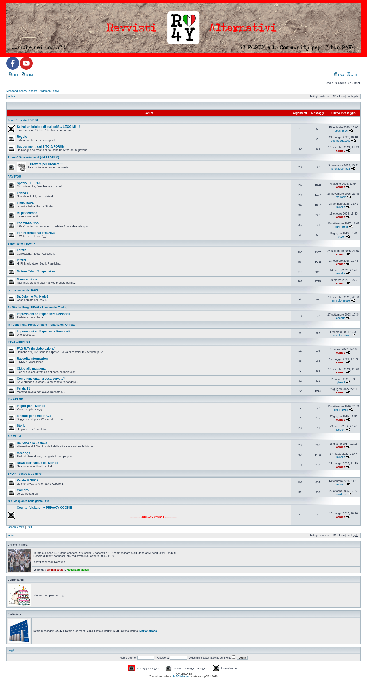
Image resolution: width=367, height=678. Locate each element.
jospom (340, 429)
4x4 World (14, 436)
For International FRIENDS (36, 233)
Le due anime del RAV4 (23, 290)
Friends (22, 193)
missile (340, 206)
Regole (22, 137)
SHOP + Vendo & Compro (25, 473)
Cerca (352, 74)
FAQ (339, 74)
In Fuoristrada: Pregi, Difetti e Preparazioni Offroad (41, 324)
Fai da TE (23, 388)
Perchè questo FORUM (23, 120)
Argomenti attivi (49, 90)
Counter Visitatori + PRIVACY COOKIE (44, 507)
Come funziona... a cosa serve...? (41, 378)
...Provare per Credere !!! (45, 164)
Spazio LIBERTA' (29, 183)
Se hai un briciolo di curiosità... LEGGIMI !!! (48, 127)
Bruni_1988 (341, 226)
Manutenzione (27, 279)
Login (14, 74)
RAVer (341, 236)
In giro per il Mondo (31, 406)
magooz (341, 196)
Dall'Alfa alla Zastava (32, 443)
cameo (340, 150)
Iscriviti (28, 74)
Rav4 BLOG (15, 399)
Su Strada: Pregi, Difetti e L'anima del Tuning (37, 307)
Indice (11, 96)
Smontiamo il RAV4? (21, 243)
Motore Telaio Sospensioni (36, 271)
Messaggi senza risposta (21, 90)
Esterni (22, 250)
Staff (29, 527)
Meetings (23, 453)
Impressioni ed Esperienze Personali (43, 314)
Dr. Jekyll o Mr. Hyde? (32, 296)
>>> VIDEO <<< (28, 223)
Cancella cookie (16, 527)
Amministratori (56, 569)
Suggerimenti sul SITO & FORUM (41, 146)
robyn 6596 (341, 130)
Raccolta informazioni (33, 358)
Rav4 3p (340, 494)
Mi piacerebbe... (28, 213)
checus (340, 317)
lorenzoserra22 (340, 168)
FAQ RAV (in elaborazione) (36, 348)
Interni (21, 260)
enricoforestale (341, 300)
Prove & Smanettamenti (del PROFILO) (33, 157)
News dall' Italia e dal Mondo (37, 463)
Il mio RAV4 (25, 203)
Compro (23, 490)
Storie (21, 426)
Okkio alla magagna (31, 368)
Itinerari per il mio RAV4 (34, 416)
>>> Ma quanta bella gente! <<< (28, 501)
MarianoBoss (148, 630)
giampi (341, 382)
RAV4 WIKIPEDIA (19, 342)
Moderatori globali (78, 569)
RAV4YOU (14, 176)
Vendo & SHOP (27, 480)
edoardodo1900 (340, 140)
